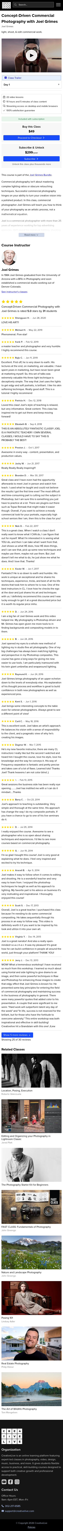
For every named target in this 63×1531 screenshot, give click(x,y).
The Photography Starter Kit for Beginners (24, 1184)
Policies (31, 1527)
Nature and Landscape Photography (21, 1272)
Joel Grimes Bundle (41, 175)
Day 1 (7, 84)
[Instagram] (17, 1481)
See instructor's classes (14, 291)
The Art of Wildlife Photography (19, 1409)
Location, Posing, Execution (16, 1090)
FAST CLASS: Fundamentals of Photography (26, 1227)
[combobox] (33, 4)
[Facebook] (10, 1481)
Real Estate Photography (15, 1363)
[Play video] (32, 55)
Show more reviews (17, 1035)
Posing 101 (7, 1317)
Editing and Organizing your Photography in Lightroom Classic (25, 1137)
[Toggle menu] (58, 4)
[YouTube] (4, 1481)
